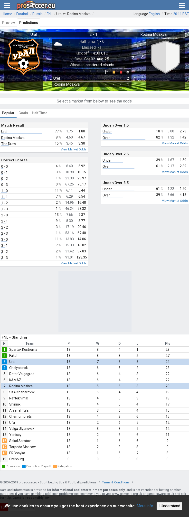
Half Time (39, 113)
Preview (8, 23)
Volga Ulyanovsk (21, 429)
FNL (49, 14)
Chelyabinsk (18, 368)
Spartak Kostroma (23, 349)
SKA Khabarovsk (22, 392)
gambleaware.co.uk (160, 494)
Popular (8, 113)
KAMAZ (15, 380)
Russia (37, 14)
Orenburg (16, 459)
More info (145, 506)
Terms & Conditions (116, 482)
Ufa (12, 423)
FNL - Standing (14, 337)
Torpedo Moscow (22, 447)
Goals (23, 113)
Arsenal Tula (18, 410)
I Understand (169, 506)
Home (7, 14)
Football (22, 14)
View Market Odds (73, 149)
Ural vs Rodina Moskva (73, 14)
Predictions (28, 23)
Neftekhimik (18, 398)
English (154, 14)
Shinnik (14, 404)
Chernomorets (20, 416)
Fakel (13, 356)
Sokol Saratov (20, 441)
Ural (12, 362)
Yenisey (15, 435)
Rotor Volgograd (21, 374)
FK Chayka (17, 453)
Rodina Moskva (21, 386)
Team (30, 343)
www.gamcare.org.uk (127, 494)
